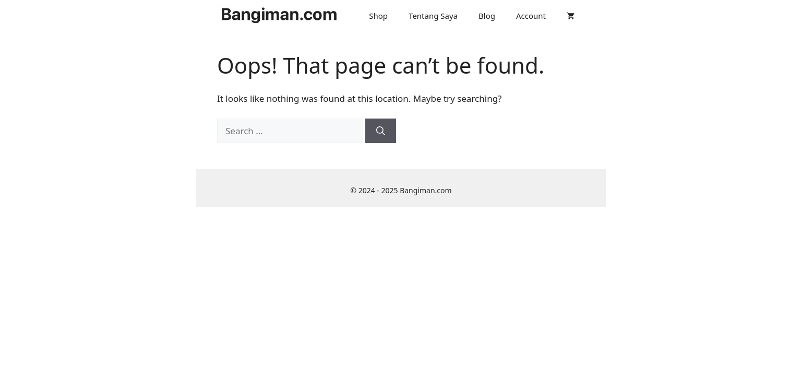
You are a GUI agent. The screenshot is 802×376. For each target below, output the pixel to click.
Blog (486, 15)
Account (531, 15)
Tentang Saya (433, 15)
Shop (378, 15)
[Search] (380, 131)
